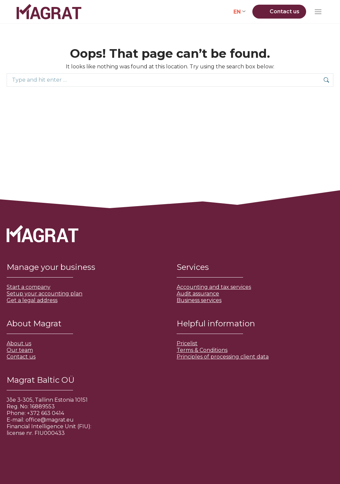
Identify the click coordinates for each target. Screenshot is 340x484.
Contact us (21, 357)
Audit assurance (198, 293)
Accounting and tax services (214, 287)
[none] (239, 12)
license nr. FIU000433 (36, 433)
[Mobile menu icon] (318, 12)
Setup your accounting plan (44, 293)
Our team (20, 350)
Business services (199, 300)
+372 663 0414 (45, 413)
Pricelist (187, 343)
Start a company (28, 287)
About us (19, 343)
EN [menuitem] (237, 11)
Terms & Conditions (202, 350)
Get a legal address (32, 300)
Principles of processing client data (223, 357)
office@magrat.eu (50, 420)
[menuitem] (239, 12)
